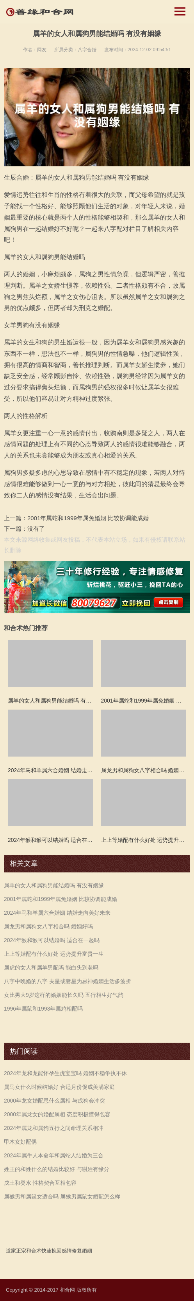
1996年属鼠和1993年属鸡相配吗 (43, 1008)
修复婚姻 (82, 1251)
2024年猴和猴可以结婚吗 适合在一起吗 (52, 940)
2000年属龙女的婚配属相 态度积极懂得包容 (57, 1114)
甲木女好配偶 (20, 1142)
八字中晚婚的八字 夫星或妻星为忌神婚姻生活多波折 (67, 981)
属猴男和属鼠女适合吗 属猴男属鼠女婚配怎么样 (62, 1196)
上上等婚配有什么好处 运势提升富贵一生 (54, 954)
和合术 (33, 1251)
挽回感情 (62, 1251)
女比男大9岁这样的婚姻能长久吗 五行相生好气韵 (63, 995)
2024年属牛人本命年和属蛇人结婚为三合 (53, 1155)
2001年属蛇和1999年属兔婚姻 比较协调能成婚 (88, 518)
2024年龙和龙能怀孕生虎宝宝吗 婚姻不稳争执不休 (65, 1073)
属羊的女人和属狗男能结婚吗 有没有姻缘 (54, 885)
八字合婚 (87, 49)
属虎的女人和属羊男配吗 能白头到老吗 (51, 967)
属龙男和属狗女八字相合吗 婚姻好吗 (48, 926)
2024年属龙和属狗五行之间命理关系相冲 (53, 1128)
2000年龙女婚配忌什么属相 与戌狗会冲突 (54, 1100)
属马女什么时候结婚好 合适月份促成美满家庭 (59, 1087)
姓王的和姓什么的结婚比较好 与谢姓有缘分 (56, 1169)
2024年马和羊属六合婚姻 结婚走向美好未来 (57, 913)
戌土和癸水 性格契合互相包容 (40, 1183)
